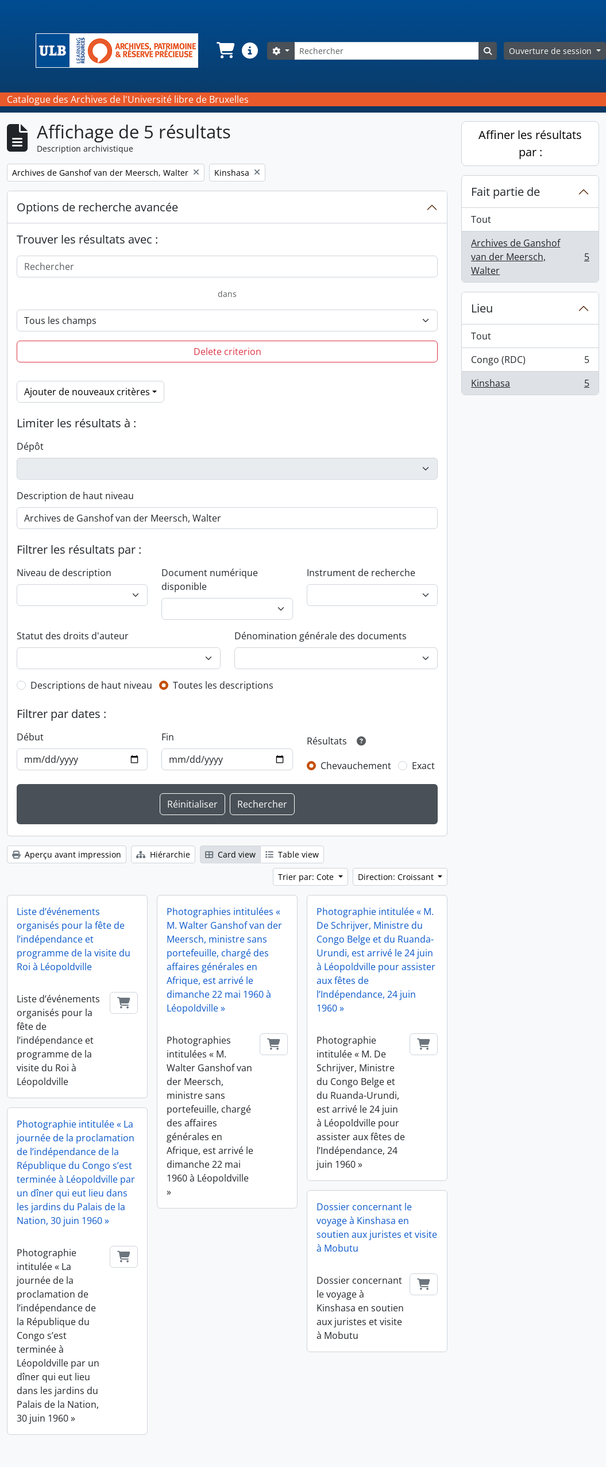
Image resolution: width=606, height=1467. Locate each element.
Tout (481, 219)
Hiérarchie (163, 854)
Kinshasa (529, 385)
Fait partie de (505, 191)
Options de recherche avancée (97, 207)
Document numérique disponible (209, 579)
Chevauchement (356, 765)
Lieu (482, 308)
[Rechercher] (386, 51)
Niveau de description (64, 572)
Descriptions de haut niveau (91, 685)
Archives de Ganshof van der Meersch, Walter (529, 257)
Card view (230, 854)
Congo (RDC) (529, 362)
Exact (423, 765)
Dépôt (30, 446)
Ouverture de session (551, 50)
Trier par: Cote (307, 876)
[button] (224, 50)
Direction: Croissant (397, 876)
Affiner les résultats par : (530, 143)
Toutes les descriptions (223, 685)
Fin (167, 737)
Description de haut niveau (75, 495)
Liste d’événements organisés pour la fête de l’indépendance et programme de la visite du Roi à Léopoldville (73, 939)
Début (30, 737)
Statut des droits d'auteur (73, 636)
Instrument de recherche (361, 572)
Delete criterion (227, 351)
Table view (292, 854)
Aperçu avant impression (66, 854)
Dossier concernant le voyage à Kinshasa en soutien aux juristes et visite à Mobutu (376, 1227)
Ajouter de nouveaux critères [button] (87, 391)
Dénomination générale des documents (320, 636)
